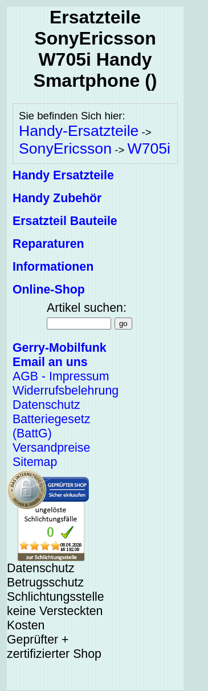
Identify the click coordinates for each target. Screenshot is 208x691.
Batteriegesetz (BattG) (51, 426)
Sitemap (35, 462)
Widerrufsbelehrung (66, 390)
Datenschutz (46, 405)
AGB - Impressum (61, 376)
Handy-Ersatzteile (78, 130)
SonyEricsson (65, 148)
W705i (148, 148)
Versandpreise (51, 448)
